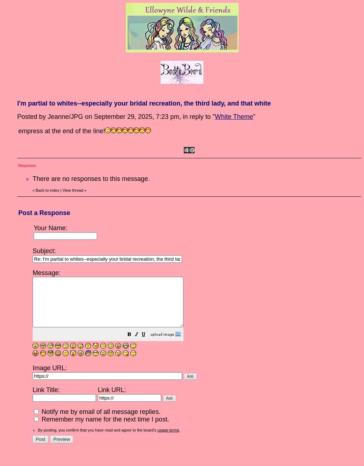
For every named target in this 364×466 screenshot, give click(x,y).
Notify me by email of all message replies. (97, 421)
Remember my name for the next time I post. (101, 429)
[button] (147, 344)
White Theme (234, 116)
